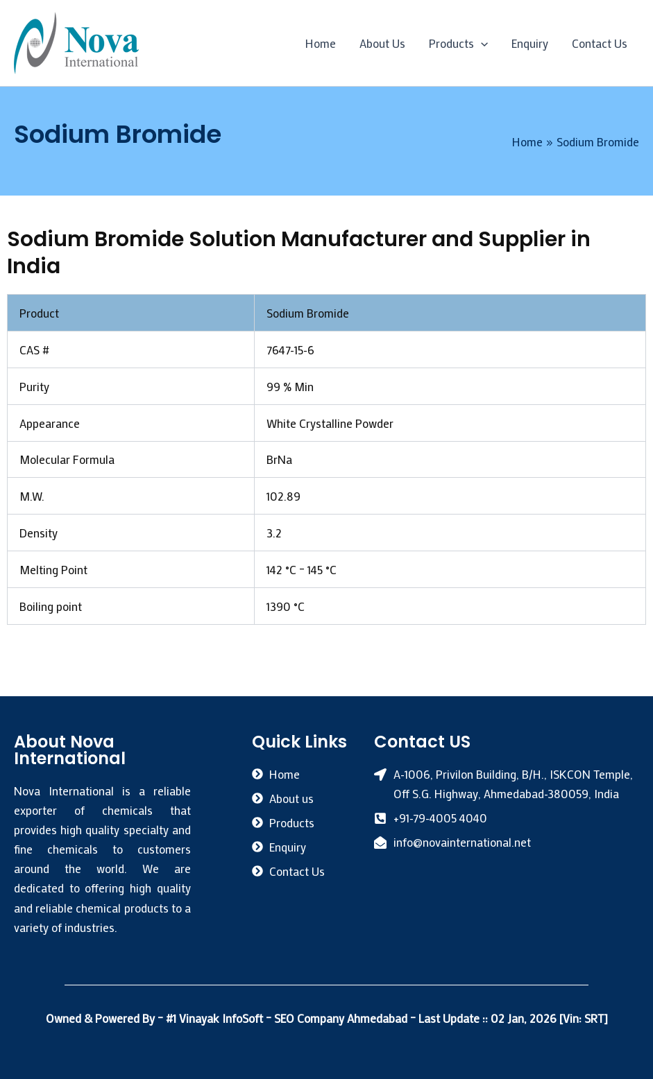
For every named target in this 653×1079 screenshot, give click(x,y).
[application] (481, 43)
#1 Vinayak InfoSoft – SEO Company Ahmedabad (288, 1018)
